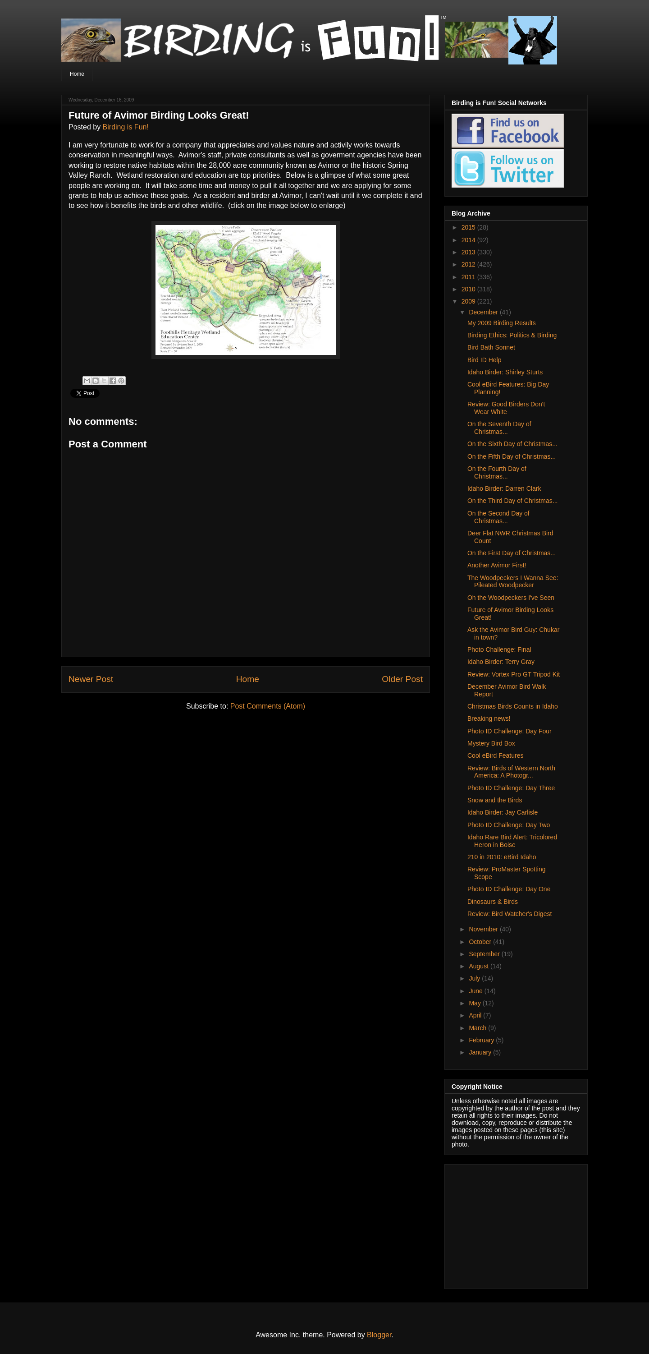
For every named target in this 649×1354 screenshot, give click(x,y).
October (481, 941)
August (479, 966)
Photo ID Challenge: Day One (508, 889)
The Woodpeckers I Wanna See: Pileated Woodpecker (512, 581)
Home (77, 74)
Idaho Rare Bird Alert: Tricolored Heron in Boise (512, 841)
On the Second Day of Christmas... (498, 517)
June (476, 991)
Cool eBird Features (495, 755)
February (482, 1040)
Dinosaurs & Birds (492, 901)
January (481, 1052)
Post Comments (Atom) (267, 706)
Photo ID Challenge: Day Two (508, 825)
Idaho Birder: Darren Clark (504, 488)
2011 (469, 277)
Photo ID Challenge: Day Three (511, 788)
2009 (469, 301)
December (484, 312)
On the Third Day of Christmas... (512, 500)
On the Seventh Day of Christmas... (499, 427)
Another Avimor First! (496, 565)
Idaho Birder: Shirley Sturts (505, 372)
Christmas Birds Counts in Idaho (512, 706)
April (476, 1015)
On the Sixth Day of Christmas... (512, 443)
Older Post (402, 679)
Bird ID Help (484, 360)
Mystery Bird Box (491, 743)
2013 (469, 252)
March (478, 1028)
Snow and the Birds (494, 800)
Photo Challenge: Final (499, 649)
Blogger (379, 1335)
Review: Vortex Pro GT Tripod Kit (513, 674)
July (475, 978)
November (484, 929)
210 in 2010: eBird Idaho (501, 857)
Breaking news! (489, 718)
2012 (469, 264)
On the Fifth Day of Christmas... (511, 456)
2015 (469, 227)
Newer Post (91, 679)
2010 (469, 289)
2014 (469, 240)
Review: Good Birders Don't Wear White (506, 408)
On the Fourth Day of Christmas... (496, 472)
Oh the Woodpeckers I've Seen (510, 597)
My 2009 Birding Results (501, 323)
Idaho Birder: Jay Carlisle (502, 812)
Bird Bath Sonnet (491, 347)
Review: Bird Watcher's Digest (509, 913)
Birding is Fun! (126, 127)
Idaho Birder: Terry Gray (501, 661)
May (475, 1003)
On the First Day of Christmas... (511, 553)
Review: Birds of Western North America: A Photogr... (511, 772)
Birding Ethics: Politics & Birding (512, 335)
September (485, 954)
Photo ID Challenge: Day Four (509, 731)
